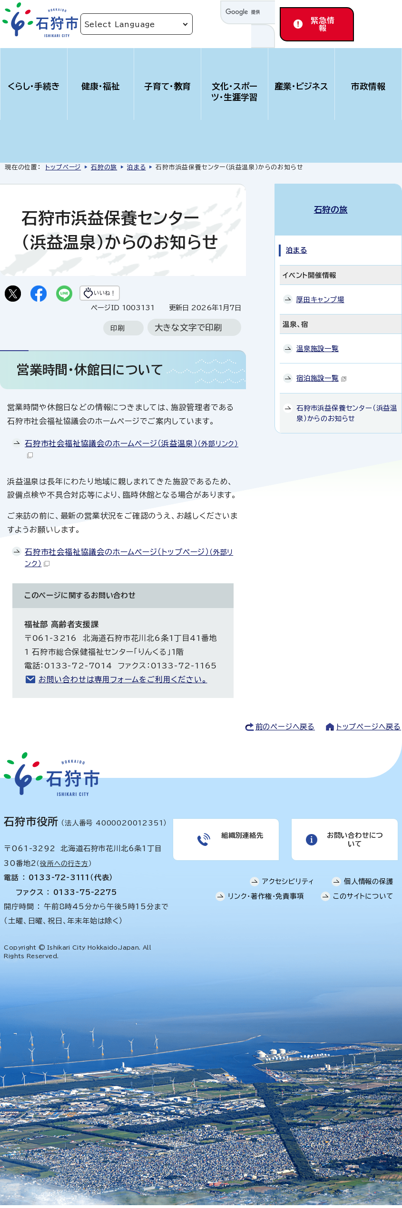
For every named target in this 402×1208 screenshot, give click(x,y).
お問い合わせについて (354, 844)
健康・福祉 (100, 86)
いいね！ (122, 294)
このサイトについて (363, 904)
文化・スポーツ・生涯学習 (234, 91)
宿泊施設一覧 (321, 369)
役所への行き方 (64, 866)
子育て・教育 (167, 86)
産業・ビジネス (301, 86)
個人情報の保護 (368, 889)
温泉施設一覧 (317, 339)
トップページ (63, 167)
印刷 (117, 330)
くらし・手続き (34, 86)
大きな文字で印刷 (188, 330)
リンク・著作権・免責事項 (266, 904)
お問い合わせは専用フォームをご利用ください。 (123, 682)
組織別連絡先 (241, 844)
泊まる (136, 167)
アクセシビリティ (288, 889)
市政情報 (368, 86)
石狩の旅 (104, 167)
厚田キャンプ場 (320, 290)
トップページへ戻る (368, 729)
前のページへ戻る (285, 729)
